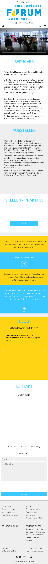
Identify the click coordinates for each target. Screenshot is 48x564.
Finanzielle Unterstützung (9, 550)
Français (20, 2)
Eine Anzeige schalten (34, 552)
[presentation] (24, 486)
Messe (28, 506)
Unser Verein (7, 506)
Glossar (29, 541)
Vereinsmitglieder (9, 512)
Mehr (24, 223)
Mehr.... (8, 340)
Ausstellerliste (31, 512)
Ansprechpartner (8, 509)
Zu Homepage (24, 12)
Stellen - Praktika (34, 549)
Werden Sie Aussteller (34, 518)
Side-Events (30, 515)
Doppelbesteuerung (33, 538)
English (28, 2)
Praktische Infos (33, 526)
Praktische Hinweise (34, 509)
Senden (24, 494)
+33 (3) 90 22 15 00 (24, 23)
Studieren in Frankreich (35, 529)
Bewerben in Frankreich (35, 532)
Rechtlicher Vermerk (10, 515)
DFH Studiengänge (10, 526)
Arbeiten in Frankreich (34, 535)
